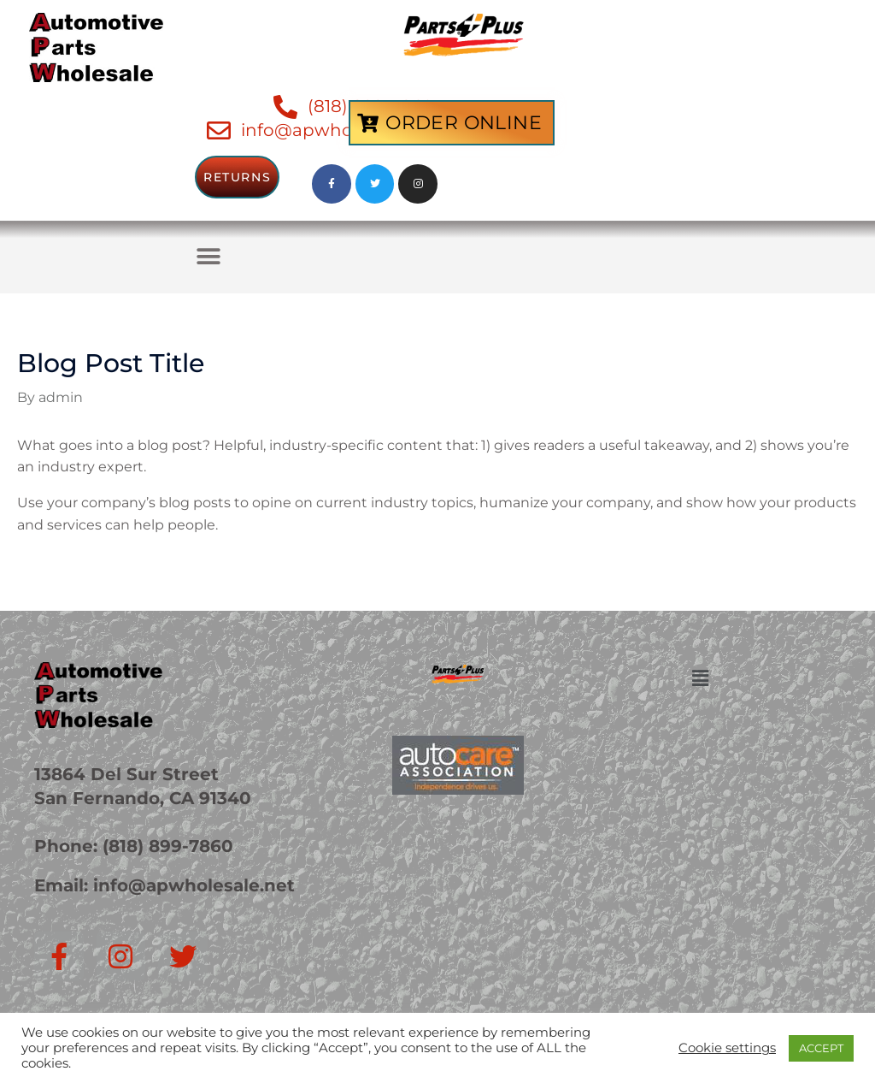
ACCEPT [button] (821, 1048)
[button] (208, 257)
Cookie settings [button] (727, 1048)
